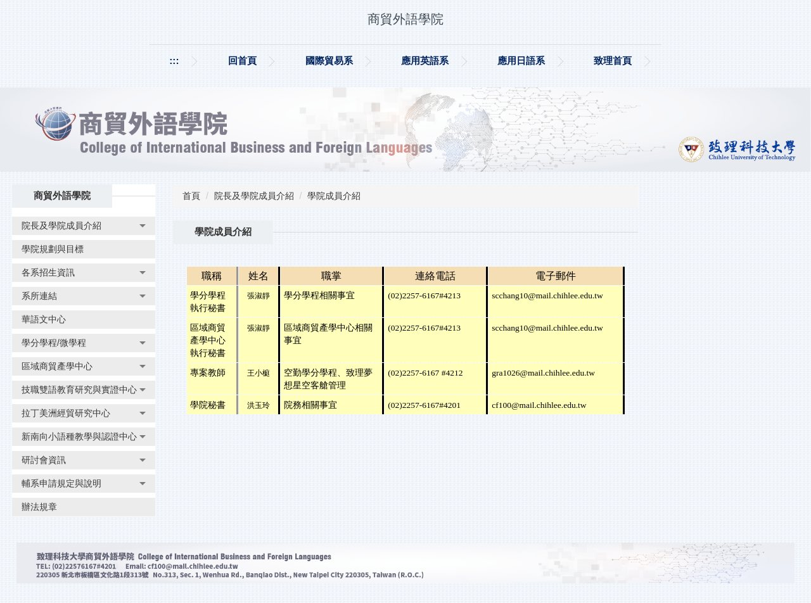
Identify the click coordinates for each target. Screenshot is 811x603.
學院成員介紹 (334, 196)
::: (174, 60)
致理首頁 (613, 60)
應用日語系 (521, 60)
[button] (83, 226)
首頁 (191, 196)
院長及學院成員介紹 (254, 196)
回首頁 (242, 60)
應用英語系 (425, 60)
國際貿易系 (329, 60)
